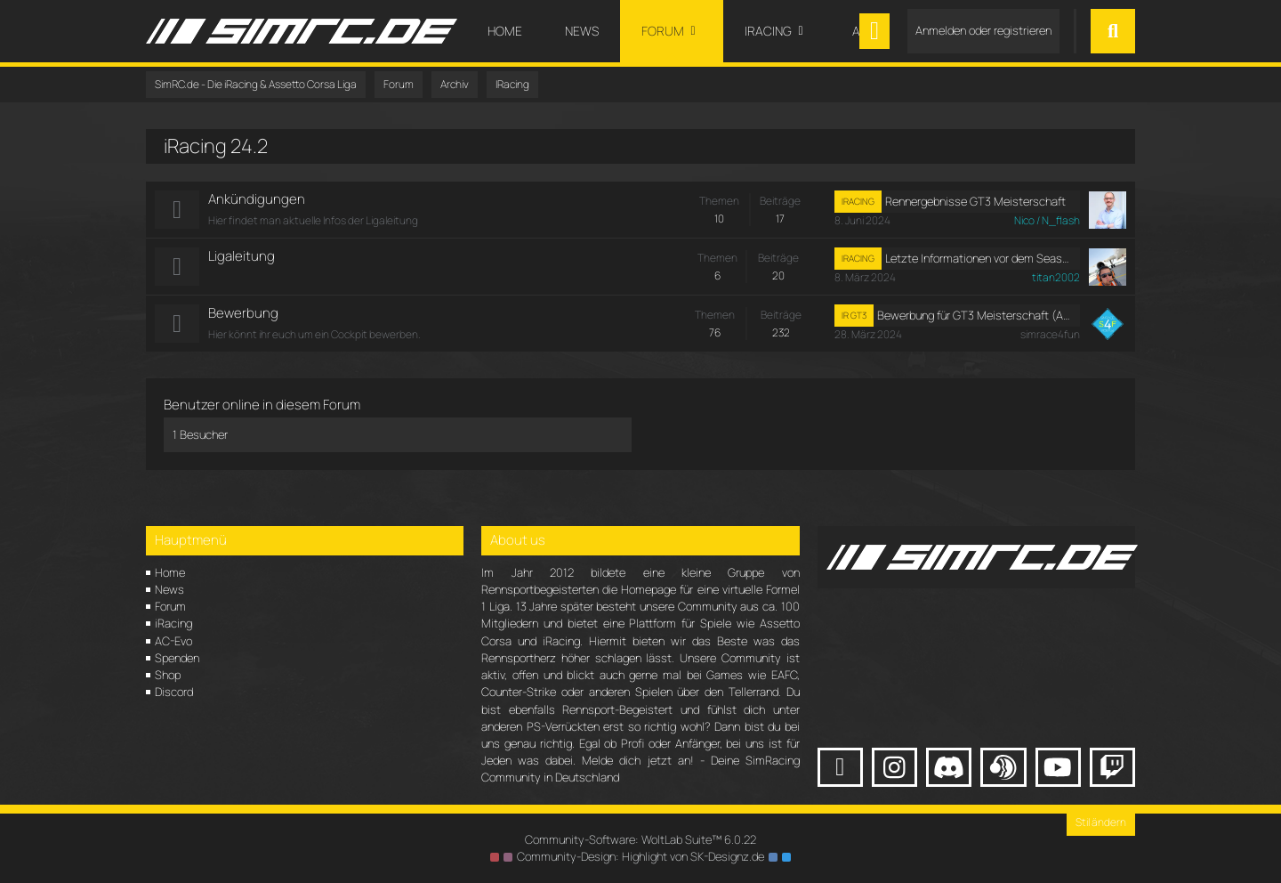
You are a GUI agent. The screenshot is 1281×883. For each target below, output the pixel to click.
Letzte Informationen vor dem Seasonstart (979, 258)
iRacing (173, 623)
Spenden (177, 658)
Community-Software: (640, 839)
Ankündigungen (256, 199)
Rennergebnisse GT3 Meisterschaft (975, 201)
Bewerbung (243, 313)
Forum (170, 606)
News (169, 589)
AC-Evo (173, 641)
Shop (168, 675)
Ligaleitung (241, 256)
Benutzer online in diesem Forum (262, 404)
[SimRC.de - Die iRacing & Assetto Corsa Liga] (301, 31)
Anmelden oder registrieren (983, 30)
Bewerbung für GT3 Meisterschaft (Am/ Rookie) (975, 315)
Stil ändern (1101, 822)
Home (170, 572)
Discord (174, 692)
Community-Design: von (640, 856)
